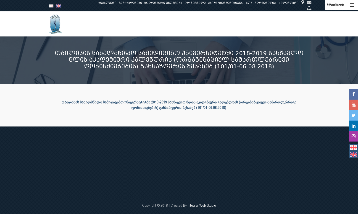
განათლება (121, 24)
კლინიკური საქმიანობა (172, 24)
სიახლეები (107, 3)
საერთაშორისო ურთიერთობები (273, 24)
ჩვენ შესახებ (96, 24)
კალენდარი (288, 3)
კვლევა (141, 24)
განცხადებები (130, 3)
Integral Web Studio (202, 205)
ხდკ (249, 3)
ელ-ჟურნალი (195, 3)
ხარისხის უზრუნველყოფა (219, 24)
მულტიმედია (265, 3)
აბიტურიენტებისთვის (226, 3)
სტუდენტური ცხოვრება (163, 3)
